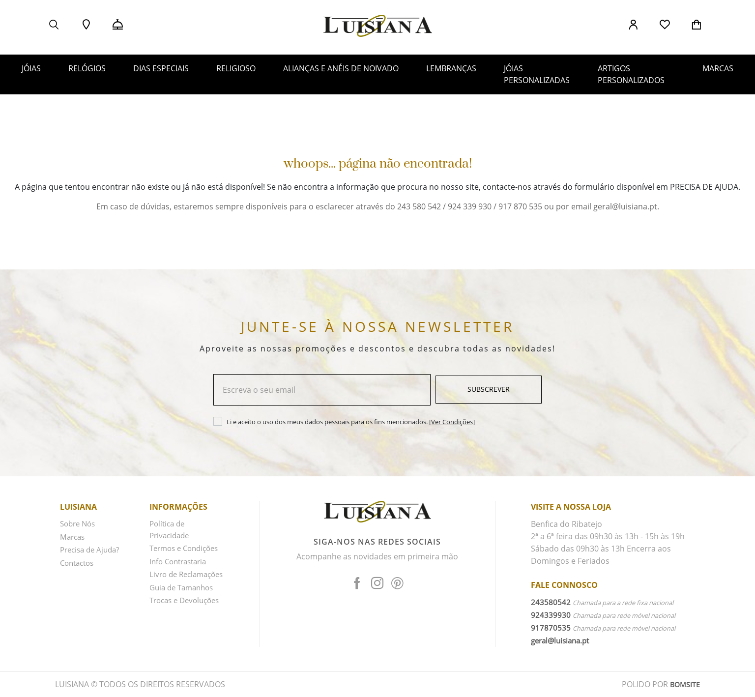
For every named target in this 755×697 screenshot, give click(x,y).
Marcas (73, 536)
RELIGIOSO (236, 68)
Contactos (79, 561)
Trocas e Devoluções (171, 628)
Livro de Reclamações (173, 592)
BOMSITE (683, 684)
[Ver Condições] (452, 422)
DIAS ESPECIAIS (161, 68)
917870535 (551, 628)
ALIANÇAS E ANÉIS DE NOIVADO (341, 68)
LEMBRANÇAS (451, 68)
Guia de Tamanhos (184, 610)
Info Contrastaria (180, 573)
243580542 (551, 602)
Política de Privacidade (171, 530)
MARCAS (717, 68)
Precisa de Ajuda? (92, 549)
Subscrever (488, 390)
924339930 (551, 615)
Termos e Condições (168, 555)
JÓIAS (31, 68)
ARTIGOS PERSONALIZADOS (631, 74)
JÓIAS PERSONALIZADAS (537, 74)
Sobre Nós (79, 524)
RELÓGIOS (87, 68)
